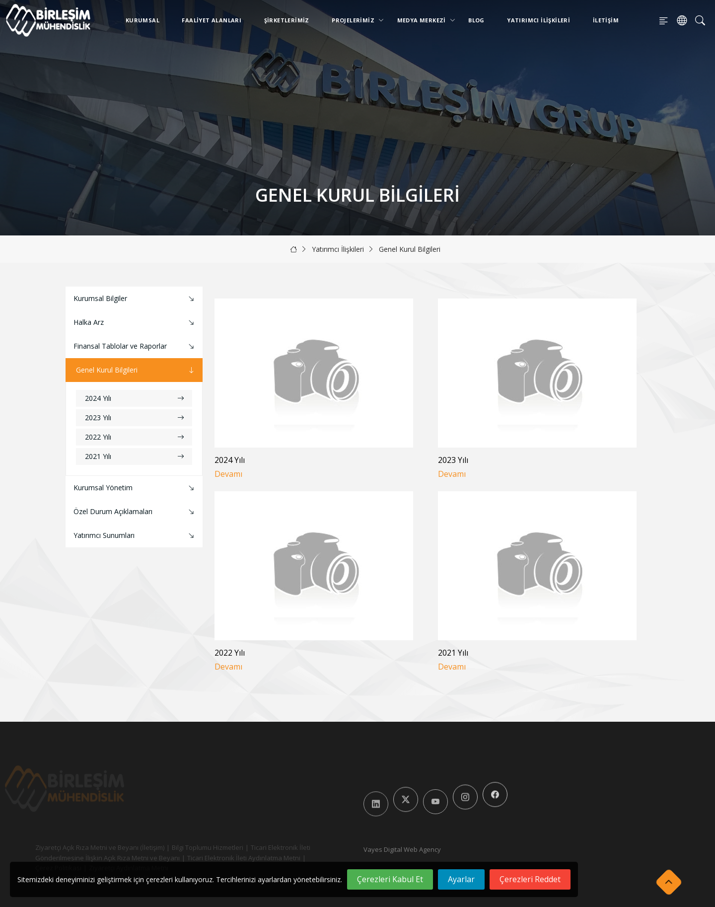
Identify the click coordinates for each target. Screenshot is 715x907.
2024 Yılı (134, 398)
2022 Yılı (134, 437)
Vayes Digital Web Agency (402, 849)
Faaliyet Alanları (211, 20)
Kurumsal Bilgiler (135, 298)
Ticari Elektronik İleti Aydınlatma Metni (232, 857)
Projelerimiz (355, 20)
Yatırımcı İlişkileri (538, 20)
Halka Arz (135, 322)
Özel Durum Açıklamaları (135, 512)
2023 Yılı (134, 417)
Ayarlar (461, 879)
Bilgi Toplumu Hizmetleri (196, 847)
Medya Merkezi (423, 20)
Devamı (228, 474)
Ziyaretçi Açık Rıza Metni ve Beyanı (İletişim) (88, 847)
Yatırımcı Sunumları (135, 535)
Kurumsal (142, 20)
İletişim (606, 20)
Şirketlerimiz (286, 20)
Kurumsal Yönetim (135, 488)
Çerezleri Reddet (530, 879)
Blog (476, 20)
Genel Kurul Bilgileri (409, 249)
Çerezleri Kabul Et (390, 879)
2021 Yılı (134, 456)
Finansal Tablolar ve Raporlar (135, 346)
